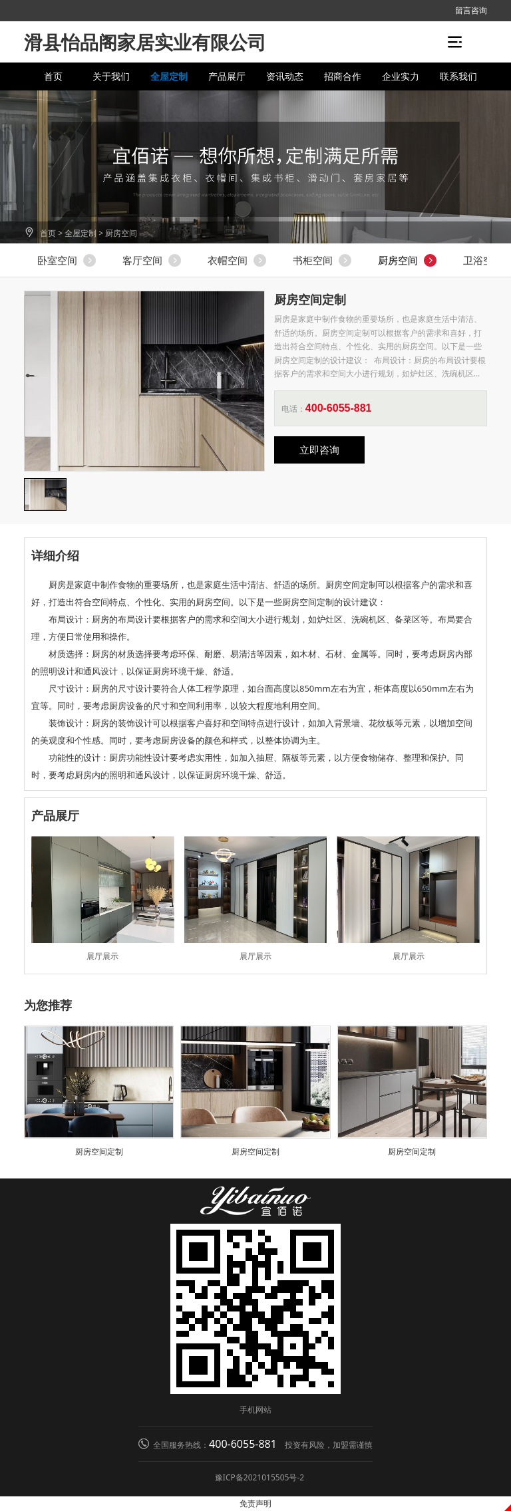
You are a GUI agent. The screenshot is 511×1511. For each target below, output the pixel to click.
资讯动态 (284, 76)
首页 (53, 76)
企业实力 (400, 76)
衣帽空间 (228, 260)
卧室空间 (57, 260)
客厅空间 (142, 260)
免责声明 (255, 1503)
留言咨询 (471, 10)
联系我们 (458, 76)
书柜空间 (313, 260)
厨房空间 (121, 233)
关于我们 (111, 76)
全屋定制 (169, 76)
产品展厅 (227, 76)
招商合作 (342, 76)
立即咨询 (319, 449)
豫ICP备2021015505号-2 (259, 1477)
